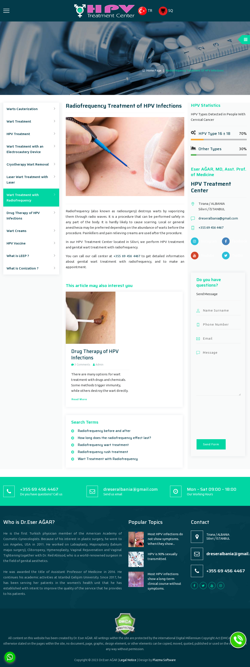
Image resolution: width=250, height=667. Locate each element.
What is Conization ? (22, 268)
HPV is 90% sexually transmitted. (162, 556)
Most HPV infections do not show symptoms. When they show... (165, 539)
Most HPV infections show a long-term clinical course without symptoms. (164, 581)
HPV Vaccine (16, 243)
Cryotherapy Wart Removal (28, 164)
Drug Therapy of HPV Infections (23, 215)
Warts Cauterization (22, 109)
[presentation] (214, 417)
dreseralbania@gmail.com (218, 218)
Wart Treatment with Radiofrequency (23, 197)
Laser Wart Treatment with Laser (27, 179)
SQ (166, 11)
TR (145, 11)
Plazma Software (164, 660)
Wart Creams (16, 231)
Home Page (151, 70)
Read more (79, 399)
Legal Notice (127, 660)
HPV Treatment (18, 134)
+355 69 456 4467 (126, 256)
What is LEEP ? (18, 256)
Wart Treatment (19, 121)
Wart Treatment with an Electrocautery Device (25, 149)
